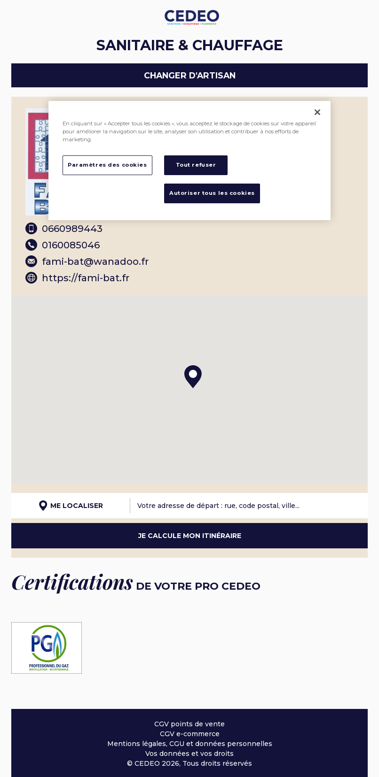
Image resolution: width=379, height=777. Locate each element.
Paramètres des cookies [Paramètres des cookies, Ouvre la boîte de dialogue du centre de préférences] (107, 165)
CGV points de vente (189, 724)
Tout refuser (196, 165)
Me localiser (71, 505)
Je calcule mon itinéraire (189, 535)
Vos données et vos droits (189, 753)
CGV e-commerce (190, 734)
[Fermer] (317, 112)
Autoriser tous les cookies (212, 193)
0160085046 (62, 245)
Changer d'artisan (190, 75)
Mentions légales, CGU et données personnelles (189, 743)
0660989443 (64, 228)
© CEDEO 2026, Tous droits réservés (189, 763)
